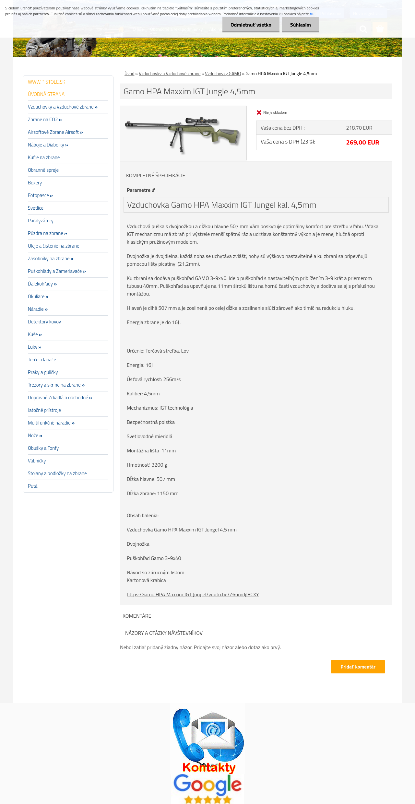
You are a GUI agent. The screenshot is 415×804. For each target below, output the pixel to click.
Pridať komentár (357, 666)
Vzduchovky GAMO (223, 73)
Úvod (129, 73)
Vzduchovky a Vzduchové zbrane (169, 73)
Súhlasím (300, 25)
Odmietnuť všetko (251, 25)
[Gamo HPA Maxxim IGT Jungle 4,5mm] (183, 108)
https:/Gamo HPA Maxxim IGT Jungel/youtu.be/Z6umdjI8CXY (193, 594)
